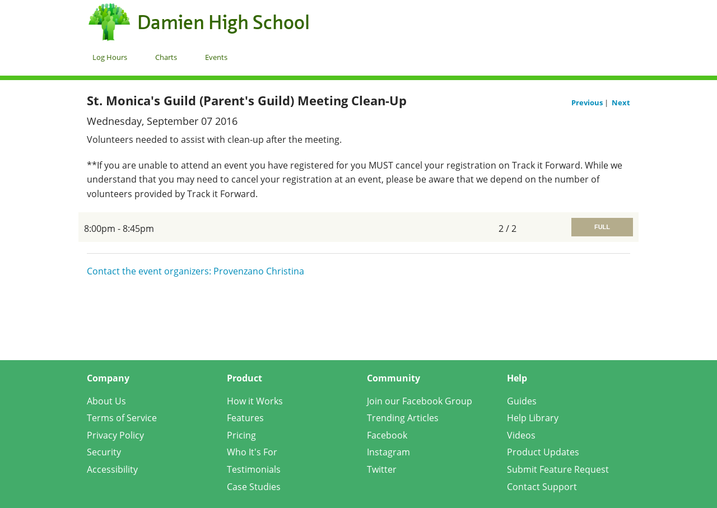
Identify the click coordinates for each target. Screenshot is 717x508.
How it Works (255, 401)
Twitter (382, 469)
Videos (521, 435)
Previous (587, 102)
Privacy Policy (115, 435)
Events (216, 57)
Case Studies (254, 487)
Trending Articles (403, 418)
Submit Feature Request (558, 469)
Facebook (387, 435)
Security (104, 452)
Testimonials (254, 469)
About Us (106, 401)
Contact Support (542, 487)
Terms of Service (122, 418)
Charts (166, 57)
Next (621, 102)
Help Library (532, 418)
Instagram (388, 452)
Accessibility (112, 469)
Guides (522, 401)
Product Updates (543, 452)
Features (245, 418)
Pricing (241, 435)
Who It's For (252, 452)
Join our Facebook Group (419, 401)
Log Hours (109, 57)
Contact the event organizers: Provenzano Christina (195, 271)
